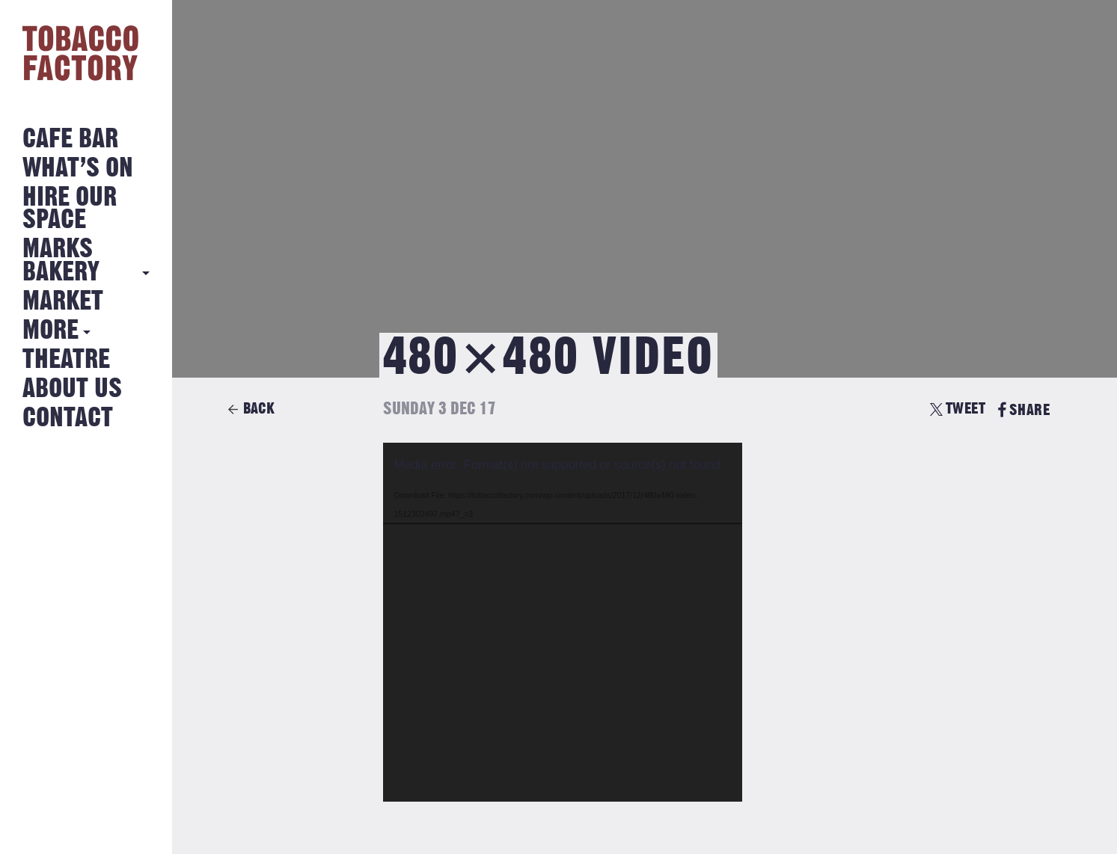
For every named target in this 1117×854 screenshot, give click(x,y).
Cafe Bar (70, 139)
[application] (562, 622)
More (50, 330)
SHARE (1023, 410)
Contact (67, 418)
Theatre (66, 360)
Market (62, 301)
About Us (72, 389)
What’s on (77, 168)
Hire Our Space (69, 209)
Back (259, 409)
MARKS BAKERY (61, 260)
